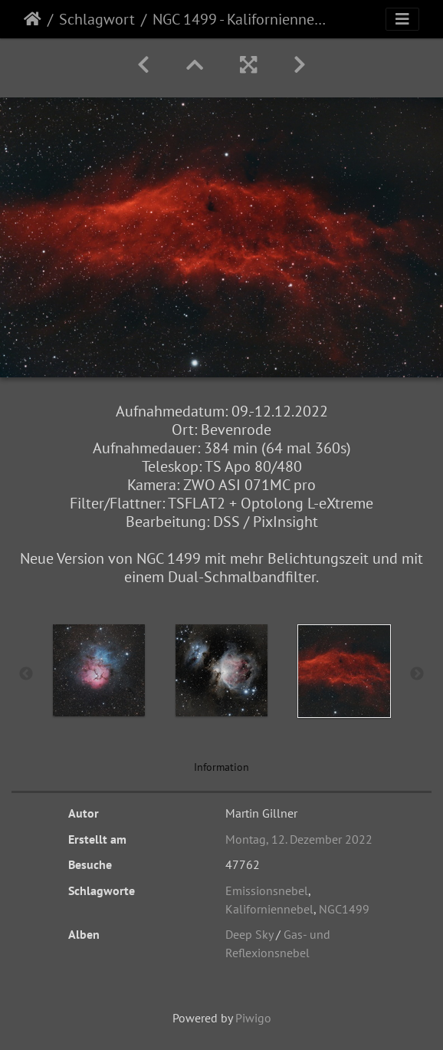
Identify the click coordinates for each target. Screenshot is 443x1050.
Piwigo (253, 1017)
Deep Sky (249, 934)
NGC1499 (344, 909)
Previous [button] (26, 674)
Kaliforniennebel (269, 909)
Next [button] (417, 674)
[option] (99, 670)
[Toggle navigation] (402, 19)
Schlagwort (97, 19)
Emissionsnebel (266, 890)
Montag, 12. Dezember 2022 (298, 839)
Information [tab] (221, 767)
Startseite (32, 19)
